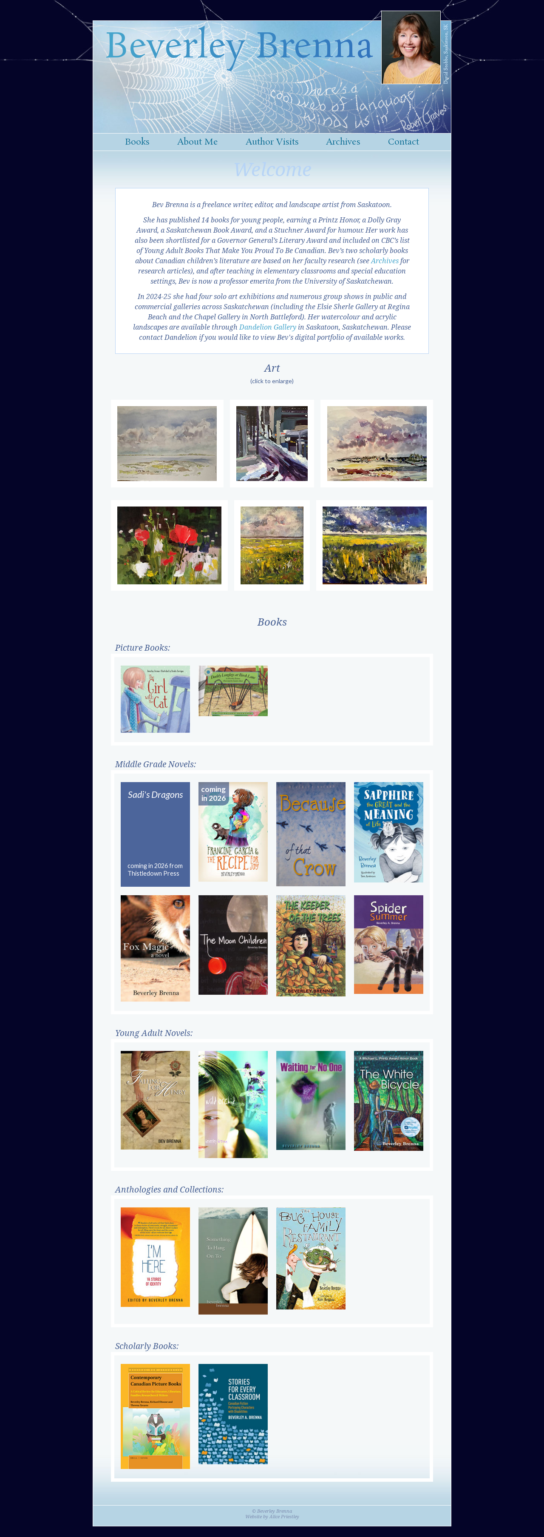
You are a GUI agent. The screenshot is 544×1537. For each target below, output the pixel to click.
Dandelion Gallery (267, 327)
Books (137, 142)
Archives (343, 142)
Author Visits (272, 142)
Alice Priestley (284, 1516)
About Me (197, 142)
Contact (403, 142)
